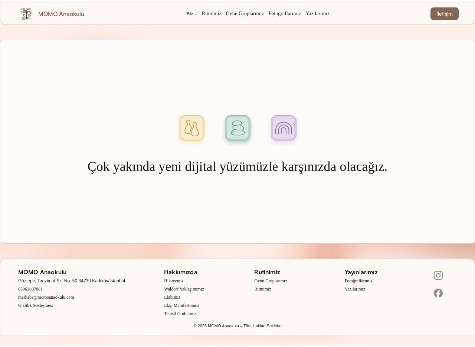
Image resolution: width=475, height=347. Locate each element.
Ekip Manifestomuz (181, 305)
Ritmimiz (262, 289)
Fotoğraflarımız (359, 280)
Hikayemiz (174, 280)
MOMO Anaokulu (61, 13)
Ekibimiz (172, 297)
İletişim (444, 13)
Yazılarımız (355, 289)
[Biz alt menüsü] (195, 13)
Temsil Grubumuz (180, 313)
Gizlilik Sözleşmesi (35, 305)
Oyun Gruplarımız (270, 280)
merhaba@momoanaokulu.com (46, 297)
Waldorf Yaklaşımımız (184, 289)
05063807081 (30, 289)
